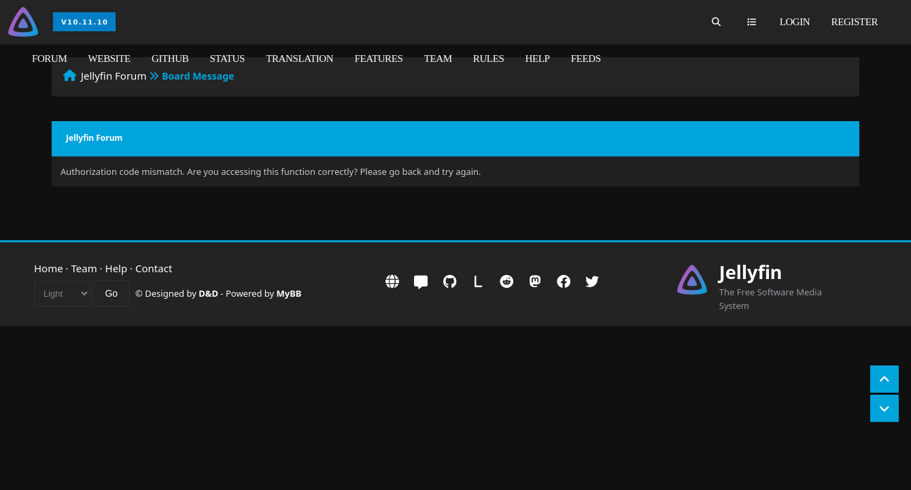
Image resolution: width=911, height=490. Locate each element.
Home (48, 268)
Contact (153, 268)
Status (227, 58)
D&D (208, 293)
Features (378, 58)
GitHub (170, 58)
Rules (488, 58)
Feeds (586, 58)
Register (854, 21)
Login (795, 21)
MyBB (289, 293)
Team (438, 58)
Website (109, 58)
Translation (299, 58)
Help (538, 58)
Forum (49, 58)
